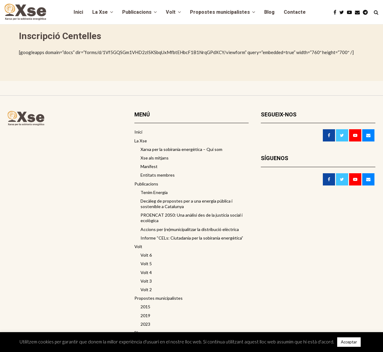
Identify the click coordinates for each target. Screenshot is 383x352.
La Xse (100, 12)
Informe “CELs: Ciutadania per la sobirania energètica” (191, 237)
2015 (145, 306)
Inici (78, 12)
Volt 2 (146, 289)
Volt (171, 12)
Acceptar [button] (349, 341)
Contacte (295, 12)
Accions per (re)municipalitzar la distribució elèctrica (189, 229)
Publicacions (136, 12)
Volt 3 (146, 281)
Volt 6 (146, 255)
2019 (145, 315)
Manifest (149, 166)
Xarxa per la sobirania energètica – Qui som (181, 149)
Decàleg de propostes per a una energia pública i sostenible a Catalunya (186, 203)
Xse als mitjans (154, 157)
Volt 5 (146, 263)
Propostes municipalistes (220, 12)
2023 (145, 324)
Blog (269, 12)
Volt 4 (146, 272)
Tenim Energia (154, 192)
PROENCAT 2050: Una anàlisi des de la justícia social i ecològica (191, 217)
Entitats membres (157, 175)
